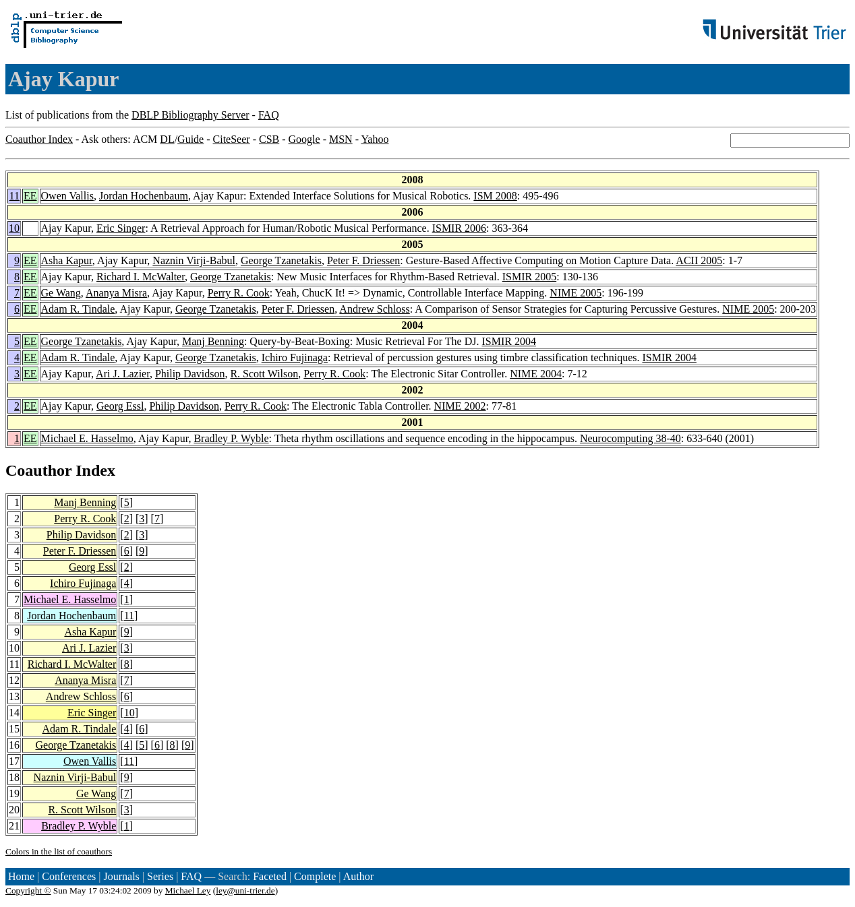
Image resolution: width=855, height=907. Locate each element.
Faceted (270, 876)
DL (167, 139)
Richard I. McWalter (140, 276)
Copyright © (28, 890)
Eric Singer (120, 228)
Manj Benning (213, 341)
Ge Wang (61, 293)
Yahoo (374, 139)
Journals (121, 876)
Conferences (69, 876)
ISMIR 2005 (529, 276)
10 (14, 228)
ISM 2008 (495, 195)
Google (304, 139)
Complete (315, 876)
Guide (190, 139)
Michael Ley (188, 890)
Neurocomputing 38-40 (630, 438)
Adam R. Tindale (78, 309)
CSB (269, 139)
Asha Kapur (66, 260)
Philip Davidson (190, 373)
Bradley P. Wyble (231, 438)
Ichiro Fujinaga (295, 357)
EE (30, 195)
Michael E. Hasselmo (87, 438)
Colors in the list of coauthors (58, 851)
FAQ (268, 115)
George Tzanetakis (281, 260)
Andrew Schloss (374, 309)
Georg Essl (120, 406)
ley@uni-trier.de (245, 890)
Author (358, 876)
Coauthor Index (39, 139)
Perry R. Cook (239, 293)
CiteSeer (231, 139)
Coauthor (38, 470)
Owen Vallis (67, 195)
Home (21, 876)
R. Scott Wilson (264, 373)
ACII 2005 (699, 260)
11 (14, 195)
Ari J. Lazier (123, 373)
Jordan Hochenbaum (143, 195)
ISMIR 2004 (508, 341)
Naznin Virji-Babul (193, 260)
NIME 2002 (460, 406)
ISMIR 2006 (459, 228)
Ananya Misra (116, 293)
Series (160, 876)
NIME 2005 (575, 293)
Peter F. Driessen (363, 260)
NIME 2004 (536, 373)
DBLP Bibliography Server (190, 115)
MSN (341, 139)
